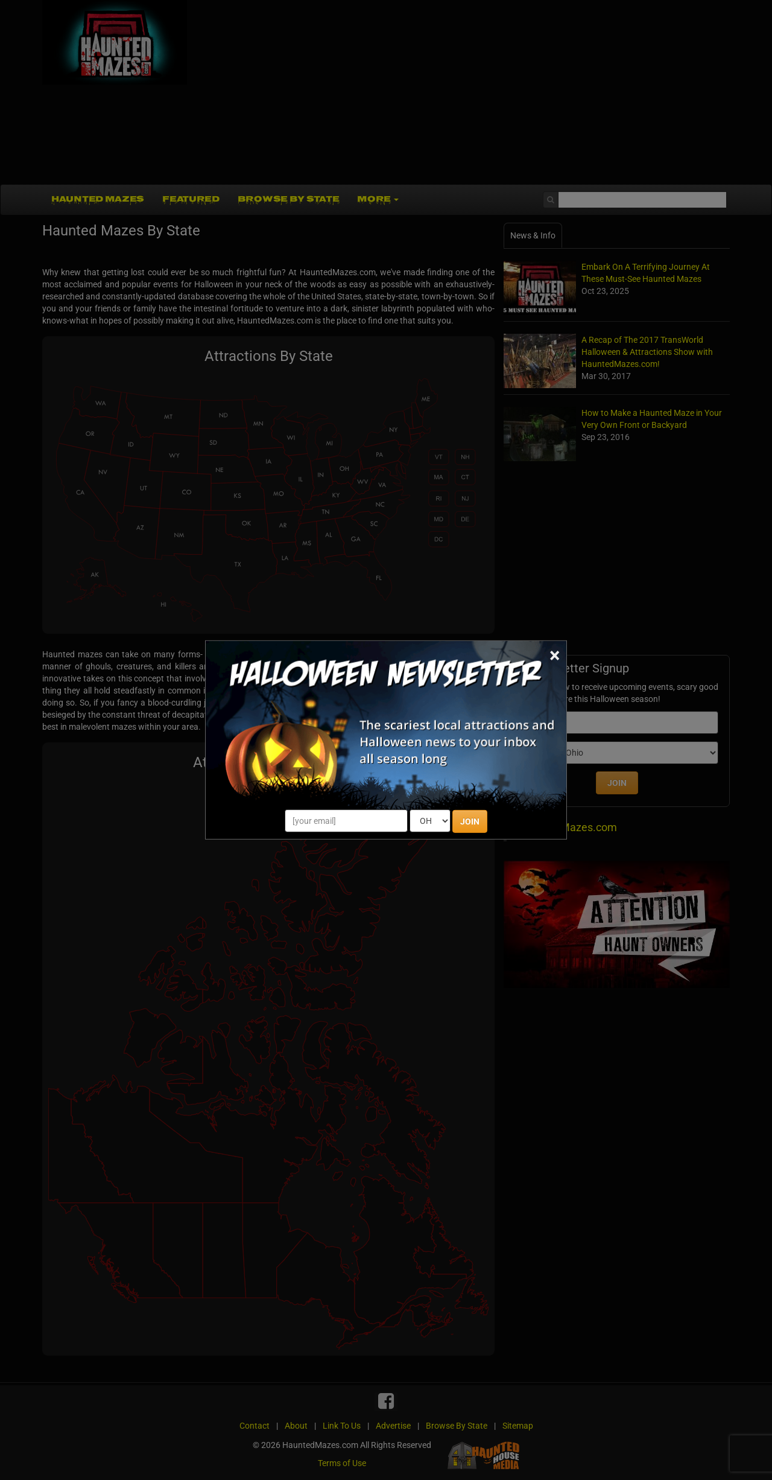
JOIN (469, 821)
